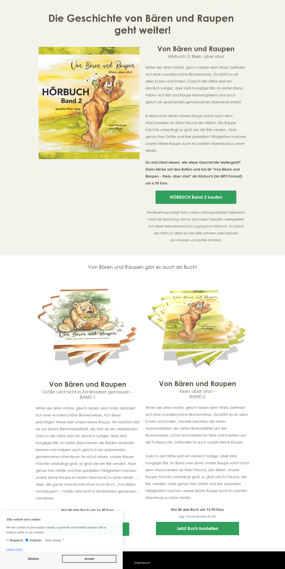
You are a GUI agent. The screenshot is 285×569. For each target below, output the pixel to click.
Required (16, 540)
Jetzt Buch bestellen (197, 528)
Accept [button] (89, 558)
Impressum (142, 562)
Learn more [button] (14, 549)
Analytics (35, 540)
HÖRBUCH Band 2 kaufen (196, 197)
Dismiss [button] (33, 558)
